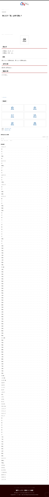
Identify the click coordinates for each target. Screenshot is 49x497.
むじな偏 (3, 337)
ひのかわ (3, 465)
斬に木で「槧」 (8, 129)
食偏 (2, 262)
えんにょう (3, 413)
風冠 (2, 453)
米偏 (2, 333)
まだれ (2, 399)
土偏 (2, 356)
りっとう (3, 387)
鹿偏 (2, 349)
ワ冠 (2, 439)
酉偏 (2, 359)
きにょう (3, 415)
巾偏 (2, 276)
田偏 (2, 309)
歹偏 (2, 321)
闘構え (2, 165)
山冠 (2, 451)
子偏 (2, 366)
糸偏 (2, 274)
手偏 (2, 250)
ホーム (15, 487)
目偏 (2, 297)
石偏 (2, 314)
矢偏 (2, 328)
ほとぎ (2, 389)
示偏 (2, 368)
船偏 (2, 330)
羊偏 (2, 347)
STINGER (36, 494)
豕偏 (2, 156)
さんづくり (3, 458)
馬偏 (2, 344)
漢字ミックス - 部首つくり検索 (24, 490)
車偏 (2, 340)
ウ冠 (2, 436)
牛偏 (2, 342)
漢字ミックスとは (20, 487)
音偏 (2, 238)
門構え (2, 462)
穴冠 (2, 441)
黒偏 (2, 208)
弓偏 (2, 318)
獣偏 (2, 335)
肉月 (2, 394)
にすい (2, 396)
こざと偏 (3, 377)
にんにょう (3, 146)
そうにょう (3, 410)
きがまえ (3, 467)
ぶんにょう (3, 184)
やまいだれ (3, 406)
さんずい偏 (3, 380)
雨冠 (2, 446)
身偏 (2, 290)
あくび (2, 401)
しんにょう (3, 408)
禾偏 (2, 278)
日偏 (2, 307)
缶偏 (2, 283)
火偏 (2, 255)
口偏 (2, 295)
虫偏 (2, 354)
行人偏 (2, 267)
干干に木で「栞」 (8, 128)
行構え (2, 182)
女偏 (2, 363)
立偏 (2, 269)
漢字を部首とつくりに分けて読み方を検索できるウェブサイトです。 (24, 492)
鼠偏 (2, 361)
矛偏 (2, 285)
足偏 (2, 302)
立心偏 (2, 375)
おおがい (3, 382)
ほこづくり (3, 160)
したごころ (4, 97)
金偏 (2, 257)
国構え (2, 460)
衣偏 (2, 288)
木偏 (2, 248)
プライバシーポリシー (27, 487)
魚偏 (2, 373)
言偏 (2, 271)
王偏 (2, 370)
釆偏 (2, 205)
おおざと (3, 385)
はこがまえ (3, 469)
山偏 (2, 311)
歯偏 (2, 304)
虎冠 (2, 455)
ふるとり (3, 392)
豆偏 (2, 245)
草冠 (2, 448)
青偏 (2, 191)
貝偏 (2, 264)
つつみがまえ (4, 472)
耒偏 (2, 323)
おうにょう (3, 196)
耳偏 (2, 300)
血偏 (2, 210)
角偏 (2, 281)
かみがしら (3, 477)
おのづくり (3, 175)
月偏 (2, 252)
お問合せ (33, 487)
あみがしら (3, 474)
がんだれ (3, 403)
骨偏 (2, 316)
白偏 (2, 326)
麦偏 (2, 193)
